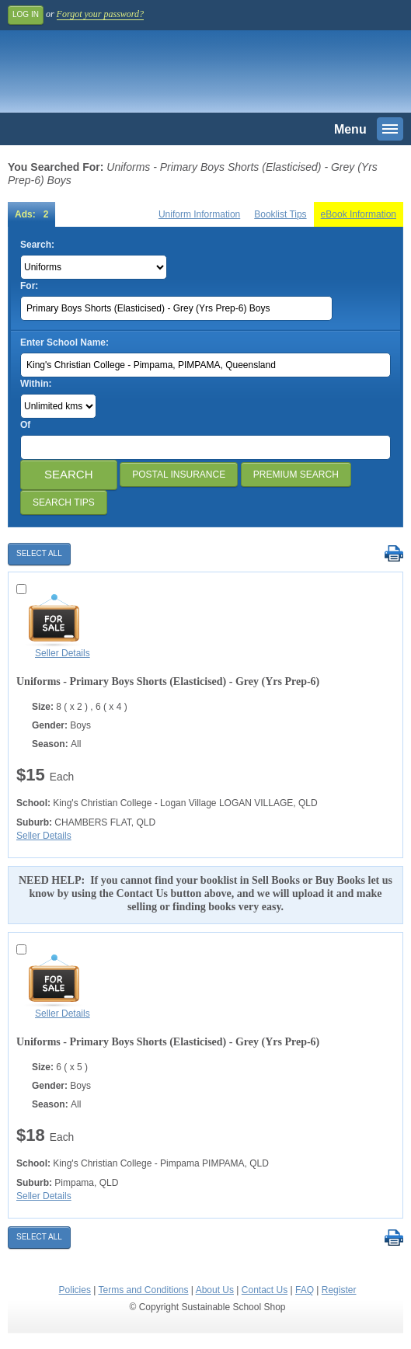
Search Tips (64, 502)
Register (339, 1290)
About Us (215, 1290)
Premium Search (296, 474)
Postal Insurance (178, 474)
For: (29, 285)
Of (25, 424)
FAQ (304, 1290)
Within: (36, 383)
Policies (75, 1290)
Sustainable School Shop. (116, 75)
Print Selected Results (393, 554)
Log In (25, 14)
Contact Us (264, 1290)
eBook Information (358, 214)
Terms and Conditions (143, 1290)
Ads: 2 (31, 214)
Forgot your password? (100, 14)
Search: (37, 244)
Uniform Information (199, 214)
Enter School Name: (64, 342)
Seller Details (62, 653)
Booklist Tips (280, 214)
